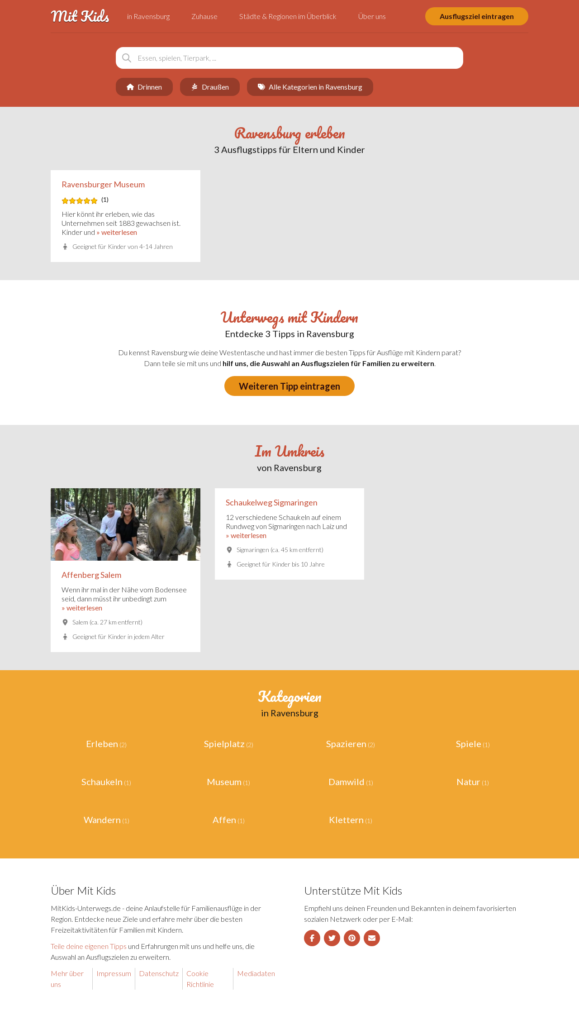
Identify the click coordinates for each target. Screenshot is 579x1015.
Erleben (102, 743)
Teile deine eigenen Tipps (89, 946)
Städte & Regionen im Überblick (288, 16)
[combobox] (289, 58)
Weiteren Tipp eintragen (289, 386)
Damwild (346, 781)
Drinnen (144, 86)
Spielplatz (224, 743)
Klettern (346, 819)
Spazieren (346, 743)
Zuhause (204, 16)
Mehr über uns (67, 978)
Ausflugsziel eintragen (477, 16)
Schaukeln (102, 781)
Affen (224, 819)
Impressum (113, 973)
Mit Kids (80, 16)
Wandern (102, 819)
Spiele (468, 743)
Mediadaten (256, 973)
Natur (468, 781)
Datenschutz (159, 973)
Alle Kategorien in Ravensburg (310, 86)
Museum (224, 781)
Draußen (210, 86)
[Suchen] (126, 58)
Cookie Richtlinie (200, 978)
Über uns (372, 16)
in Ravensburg (148, 16)
